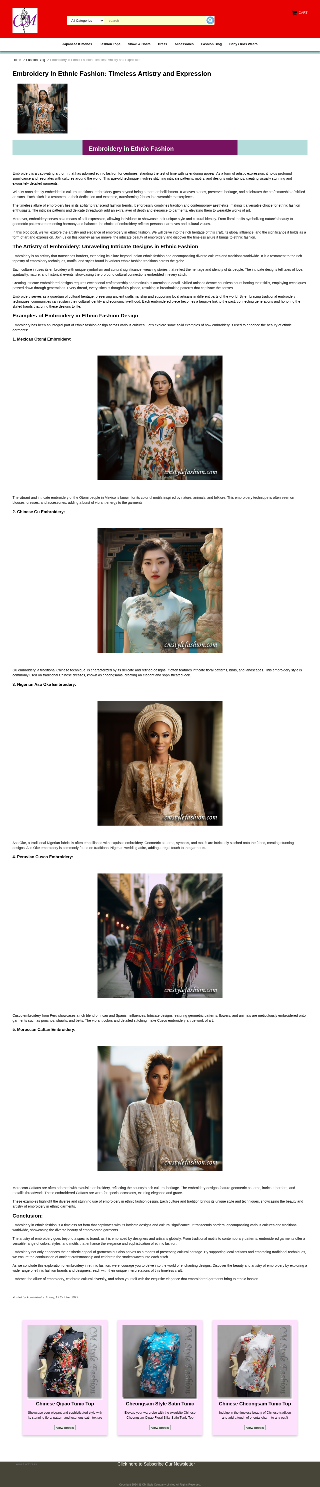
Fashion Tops (110, 44)
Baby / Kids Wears (243, 44)
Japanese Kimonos (77, 44)
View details (65, 1428)
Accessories (184, 44)
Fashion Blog (211, 44)
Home (16, 60)
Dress (162, 44)
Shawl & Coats (139, 44)
